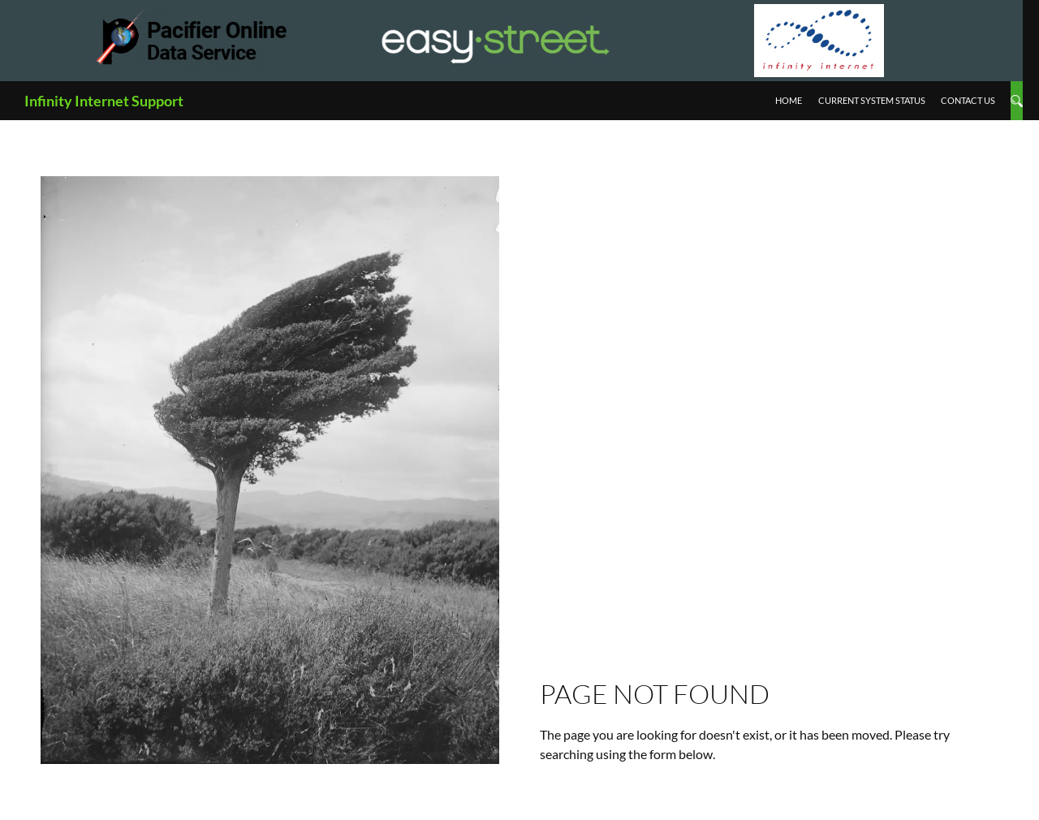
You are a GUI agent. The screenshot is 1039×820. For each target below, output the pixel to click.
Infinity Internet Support (103, 101)
